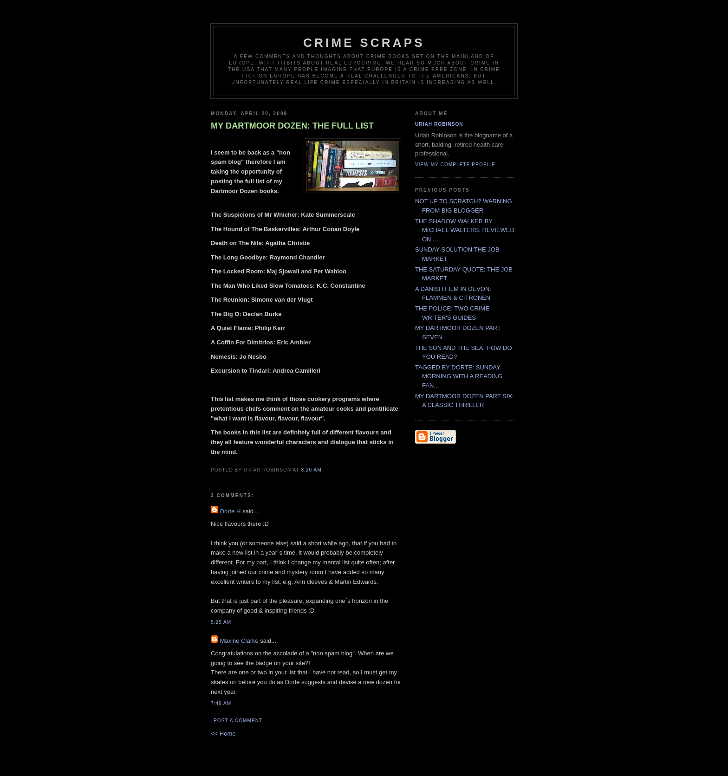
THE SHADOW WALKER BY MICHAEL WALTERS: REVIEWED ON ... (464, 230)
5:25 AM (221, 622)
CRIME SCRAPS (364, 43)
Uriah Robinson (439, 124)
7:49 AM (221, 703)
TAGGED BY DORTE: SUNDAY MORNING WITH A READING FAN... (458, 376)
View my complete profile (455, 164)
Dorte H (230, 511)
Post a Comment (238, 720)
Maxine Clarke (239, 640)
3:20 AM (311, 469)
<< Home (223, 733)
